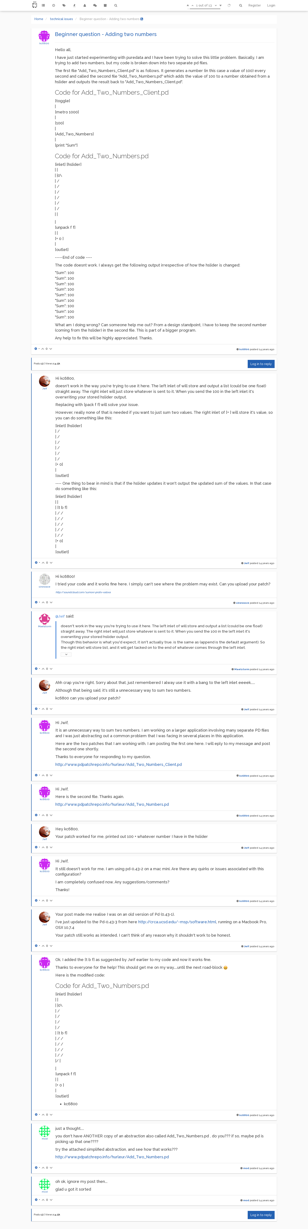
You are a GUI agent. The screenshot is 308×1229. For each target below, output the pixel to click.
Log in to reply (261, 364)
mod (45, 1138)
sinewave (44, 586)
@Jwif (60, 616)
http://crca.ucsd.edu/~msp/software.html (177, 922)
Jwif (44, 388)
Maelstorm (44, 626)
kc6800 (44, 43)
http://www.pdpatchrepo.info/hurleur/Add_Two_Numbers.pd (112, 804)
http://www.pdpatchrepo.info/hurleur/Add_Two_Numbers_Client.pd (118, 764)
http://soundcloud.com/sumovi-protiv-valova (83, 592)
